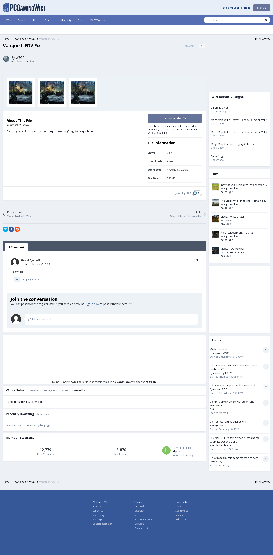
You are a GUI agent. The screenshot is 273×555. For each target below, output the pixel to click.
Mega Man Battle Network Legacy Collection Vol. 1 (239, 120)
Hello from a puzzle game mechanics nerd (234, 457)
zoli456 (228, 220)
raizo (10, 402)
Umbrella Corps (220, 107)
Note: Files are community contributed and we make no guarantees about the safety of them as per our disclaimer (174, 129)
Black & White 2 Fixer (232, 216)
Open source (181, 510)
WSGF (20, 58)
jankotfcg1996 (183, 193)
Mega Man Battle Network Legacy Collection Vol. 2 (239, 132)
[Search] (225, 20)
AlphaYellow (231, 188)
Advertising (98, 515)
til (214, 409)
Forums (22, 20)
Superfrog (217, 156)
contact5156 (220, 389)
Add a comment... (40, 319)
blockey (217, 461)
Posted (35, 264)
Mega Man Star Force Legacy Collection (233, 144)
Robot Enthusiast (223, 445)
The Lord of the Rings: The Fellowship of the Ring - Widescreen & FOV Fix (243, 201)
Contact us (98, 510)
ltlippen (177, 451)
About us (97, 506)
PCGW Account (98, 20)
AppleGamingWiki (143, 519)
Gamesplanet (141, 528)
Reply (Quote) (31, 279)
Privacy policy (99, 519)
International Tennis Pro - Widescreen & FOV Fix (243, 185)
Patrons (179, 515)
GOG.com (139, 523)
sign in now (92, 304)
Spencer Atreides (234, 252)
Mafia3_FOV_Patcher (232, 248)
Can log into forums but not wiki (228, 421)
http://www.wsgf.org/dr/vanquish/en (71, 131)
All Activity (65, 20)
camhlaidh (37, 402)
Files (35, 20)
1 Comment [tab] (16, 247)
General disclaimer (102, 523)
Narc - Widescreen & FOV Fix (237, 232)
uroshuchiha (21, 402)
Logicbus (218, 425)
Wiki (8, 20)
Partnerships (140, 506)
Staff (81, 20)
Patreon (150, 381)
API (136, 515)
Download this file (175, 118)
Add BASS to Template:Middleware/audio (233, 385)
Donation (122, 381)
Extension (139, 510)
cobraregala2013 (223, 373)
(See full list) (79, 390)
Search (49, 20)
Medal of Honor (219, 349)
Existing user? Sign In (236, 7)
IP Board (179, 506)
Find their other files (22, 61)
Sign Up (261, 7)
